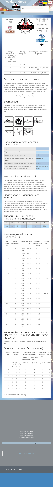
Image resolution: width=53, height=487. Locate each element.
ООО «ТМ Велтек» (26, 453)
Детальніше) (34, 348)
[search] (32, 7)
